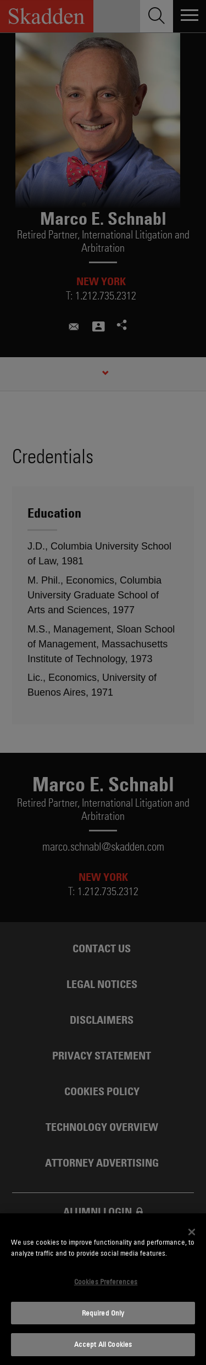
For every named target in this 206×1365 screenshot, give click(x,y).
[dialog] (103, 1289)
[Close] (191, 1232)
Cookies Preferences (105, 1281)
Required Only (103, 1312)
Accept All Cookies (103, 1344)
